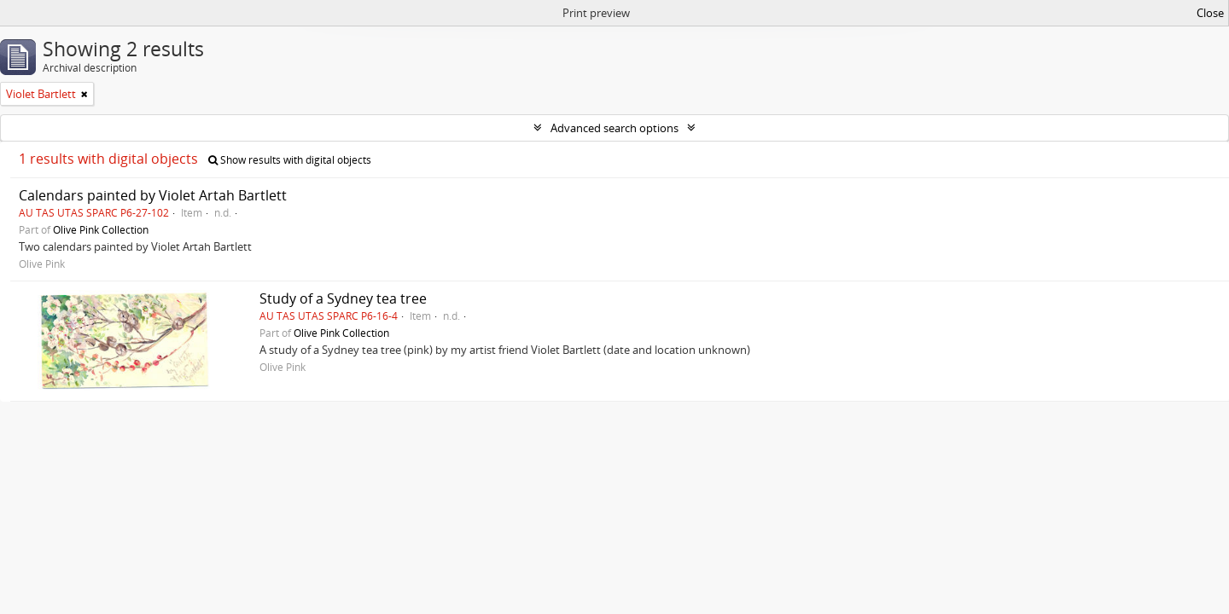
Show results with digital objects (289, 160)
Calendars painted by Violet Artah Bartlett (153, 195)
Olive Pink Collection (101, 229)
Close (1210, 12)
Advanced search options (614, 128)
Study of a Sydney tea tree (343, 298)
